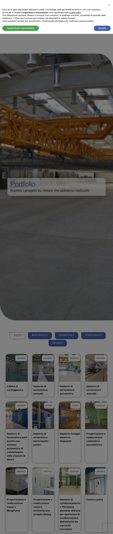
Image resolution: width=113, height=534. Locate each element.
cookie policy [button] (75, 12)
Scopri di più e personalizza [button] (20, 28)
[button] (109, 4)
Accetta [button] (102, 28)
